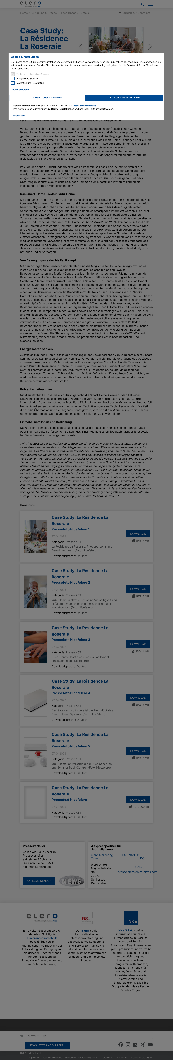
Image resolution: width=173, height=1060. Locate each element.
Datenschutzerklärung (84, 105)
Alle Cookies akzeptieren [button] (125, 97)
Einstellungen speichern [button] (47, 97)
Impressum (19, 115)
